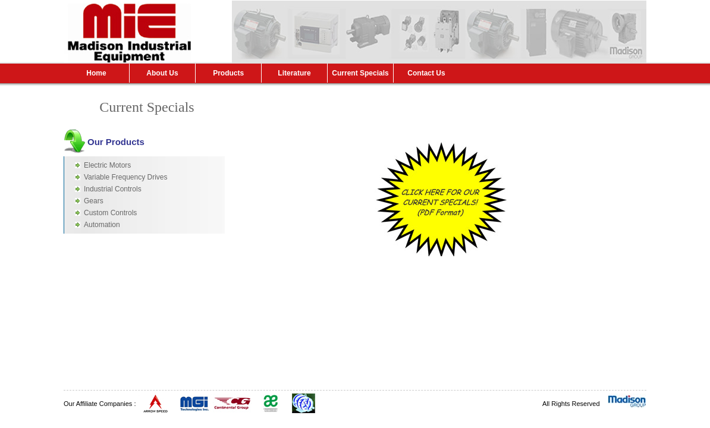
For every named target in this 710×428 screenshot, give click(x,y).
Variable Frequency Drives (126, 177)
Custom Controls (110, 213)
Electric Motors (107, 165)
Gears (93, 201)
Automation (102, 225)
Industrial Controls (113, 189)
